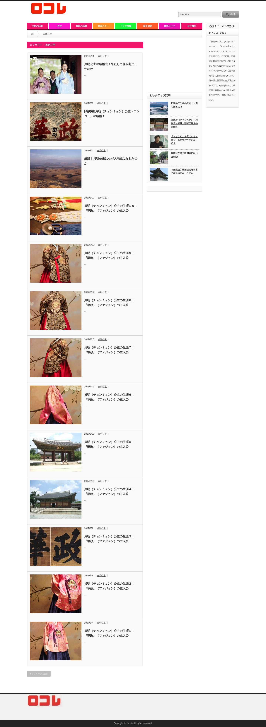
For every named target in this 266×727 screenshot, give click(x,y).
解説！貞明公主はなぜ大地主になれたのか (110, 161)
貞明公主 (102, 56)
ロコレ (130, 723)
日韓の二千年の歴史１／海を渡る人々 (184, 105)
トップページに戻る (39, 674)
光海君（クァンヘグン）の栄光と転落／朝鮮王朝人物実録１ (184, 123)
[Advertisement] (174, 65)
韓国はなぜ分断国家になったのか (184, 155)
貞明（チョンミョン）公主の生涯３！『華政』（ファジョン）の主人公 (109, 539)
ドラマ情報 (125, 26)
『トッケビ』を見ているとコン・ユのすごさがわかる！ (184, 140)
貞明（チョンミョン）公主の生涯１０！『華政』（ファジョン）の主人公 (110, 208)
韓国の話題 (81, 26)
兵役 (59, 26)
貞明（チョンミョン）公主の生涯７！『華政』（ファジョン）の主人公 (109, 350)
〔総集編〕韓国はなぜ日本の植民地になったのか (184, 171)
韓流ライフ (169, 26)
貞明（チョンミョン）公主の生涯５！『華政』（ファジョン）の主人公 (109, 444)
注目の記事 (37, 26)
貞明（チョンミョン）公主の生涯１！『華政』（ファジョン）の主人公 (109, 633)
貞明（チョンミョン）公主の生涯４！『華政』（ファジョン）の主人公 (109, 491)
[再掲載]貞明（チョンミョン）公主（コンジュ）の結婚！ (111, 114)
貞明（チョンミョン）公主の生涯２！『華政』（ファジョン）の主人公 (109, 586)
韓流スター (103, 26)
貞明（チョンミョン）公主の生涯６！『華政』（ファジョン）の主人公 (109, 397)
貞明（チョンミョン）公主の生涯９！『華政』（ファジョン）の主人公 (109, 255)
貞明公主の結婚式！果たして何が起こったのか (110, 66)
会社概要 (191, 26)
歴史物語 (147, 26)
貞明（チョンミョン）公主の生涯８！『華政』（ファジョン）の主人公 (109, 303)
